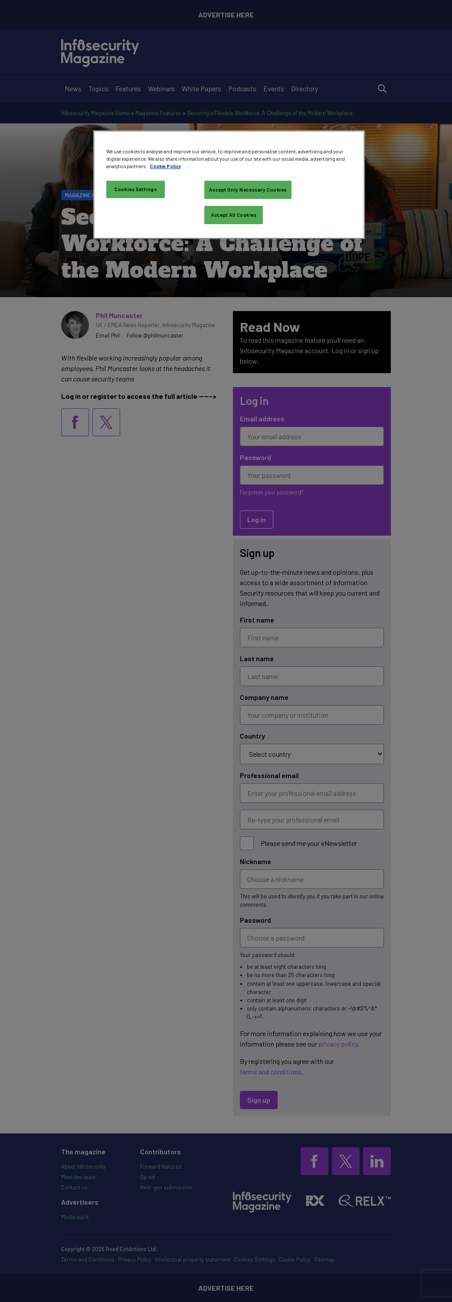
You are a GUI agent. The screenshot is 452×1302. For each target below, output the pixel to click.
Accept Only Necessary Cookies (248, 189)
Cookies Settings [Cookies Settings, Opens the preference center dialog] (136, 189)
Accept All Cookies (233, 215)
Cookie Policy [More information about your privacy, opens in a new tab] (165, 166)
